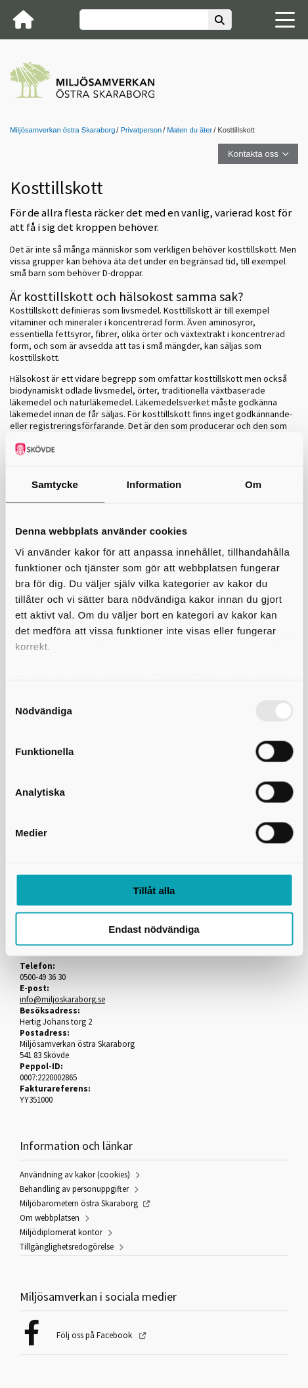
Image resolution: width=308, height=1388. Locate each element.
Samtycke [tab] (55, 484)
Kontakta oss (253, 154)
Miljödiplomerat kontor (61, 1232)
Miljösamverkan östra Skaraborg (62, 130)
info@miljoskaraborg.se (62, 999)
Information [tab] (154, 484)
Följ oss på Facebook (95, 1335)
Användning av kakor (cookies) (75, 1174)
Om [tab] (253, 484)
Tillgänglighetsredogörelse (67, 1246)
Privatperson (141, 130)
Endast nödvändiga (153, 928)
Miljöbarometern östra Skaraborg (79, 1203)
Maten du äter (189, 130)
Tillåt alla (154, 890)
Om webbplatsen (49, 1217)
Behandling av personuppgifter (74, 1188)
